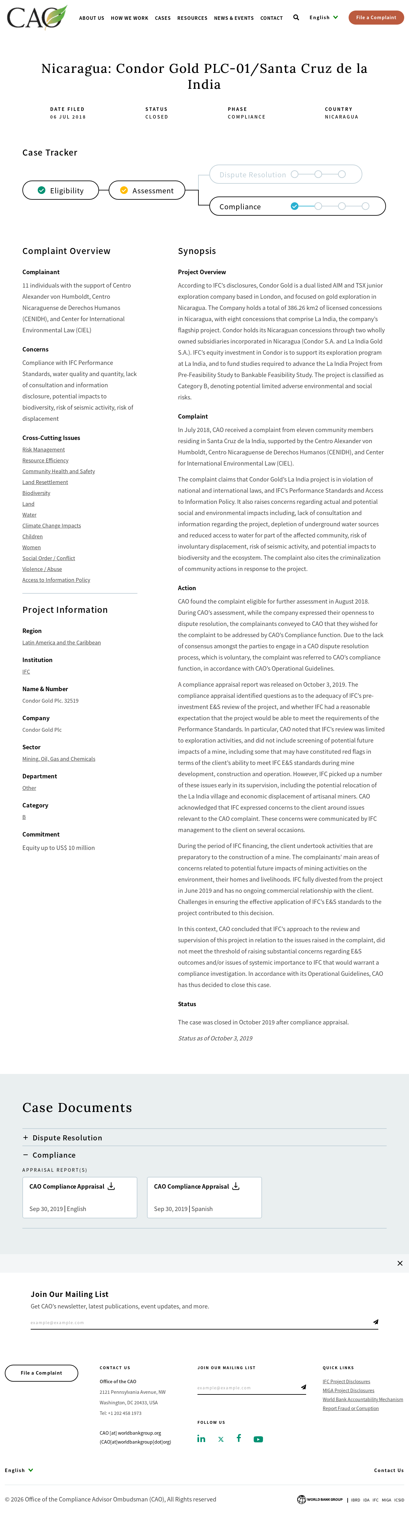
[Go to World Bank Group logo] (320, 1498)
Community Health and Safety (58, 471)
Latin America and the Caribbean (61, 642)
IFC (26, 671)
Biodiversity (36, 493)
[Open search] (296, 17)
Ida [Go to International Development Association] (366, 1499)
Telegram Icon (375, 1322)
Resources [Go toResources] (192, 18)
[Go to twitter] (221, 1438)
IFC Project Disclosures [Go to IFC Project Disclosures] (346, 1381)
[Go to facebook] (239, 1437)
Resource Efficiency (45, 460)
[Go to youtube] (258, 1438)
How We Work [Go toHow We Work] (130, 18)
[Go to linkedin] (201, 1437)
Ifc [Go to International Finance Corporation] (376, 1499)
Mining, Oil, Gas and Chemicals (58, 758)
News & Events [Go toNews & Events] (234, 18)
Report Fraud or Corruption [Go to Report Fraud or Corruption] (351, 1408)
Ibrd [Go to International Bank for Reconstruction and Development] (355, 1499)
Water (29, 514)
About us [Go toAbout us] (91, 18)
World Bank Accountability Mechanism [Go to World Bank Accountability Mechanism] (363, 1399)
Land (28, 503)
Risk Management (43, 449)
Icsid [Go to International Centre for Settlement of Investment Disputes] (399, 1499)
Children (32, 536)
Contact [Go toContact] (271, 18)
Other (29, 787)
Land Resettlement (45, 482)
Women (31, 547)
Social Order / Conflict (48, 558)
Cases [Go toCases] (163, 18)
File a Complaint (376, 17)
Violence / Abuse (42, 569)
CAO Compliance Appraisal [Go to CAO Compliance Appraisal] (80, 1197)
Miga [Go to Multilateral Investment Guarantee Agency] (386, 1499)
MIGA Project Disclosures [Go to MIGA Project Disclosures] (348, 1390)
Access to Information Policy (56, 579)
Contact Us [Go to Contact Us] (389, 1470)
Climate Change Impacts (51, 525)
